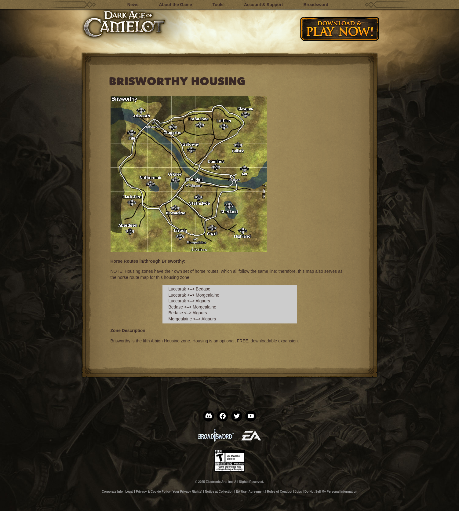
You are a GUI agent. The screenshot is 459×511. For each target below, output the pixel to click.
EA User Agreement (250, 491)
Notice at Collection (219, 491)
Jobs (298, 491)
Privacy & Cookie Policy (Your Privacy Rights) (169, 491)
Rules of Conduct (279, 491)
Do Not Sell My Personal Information (330, 491)
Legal (129, 491)
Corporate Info (112, 491)
